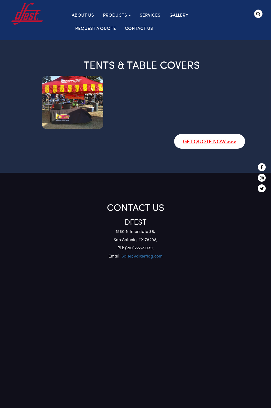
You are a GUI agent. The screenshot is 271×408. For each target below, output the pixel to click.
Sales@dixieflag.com (141, 256)
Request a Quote (95, 28)
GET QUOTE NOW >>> (209, 141)
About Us (83, 15)
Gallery (178, 15)
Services (150, 15)
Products (117, 15)
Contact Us (139, 28)
